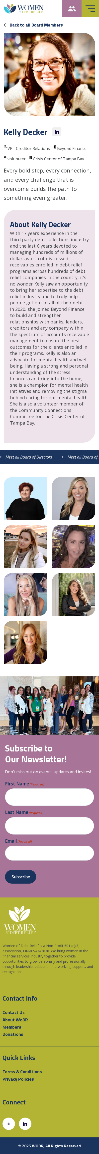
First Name (24, 784)
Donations (12, 1034)
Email (18, 841)
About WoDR (15, 1019)
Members (11, 1027)
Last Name (24, 812)
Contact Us (13, 1012)
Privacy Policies (18, 1079)
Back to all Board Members (33, 25)
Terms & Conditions (22, 1071)
